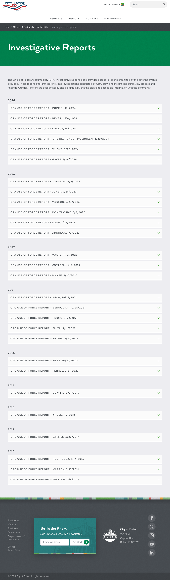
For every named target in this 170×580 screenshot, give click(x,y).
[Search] (148, 4)
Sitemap (11, 547)
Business (92, 18)
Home (6, 27)
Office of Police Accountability (30, 27)
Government (113, 18)
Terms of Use (14, 550)
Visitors (74, 18)
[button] (86, 542)
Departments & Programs (16, 537)
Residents (55, 18)
